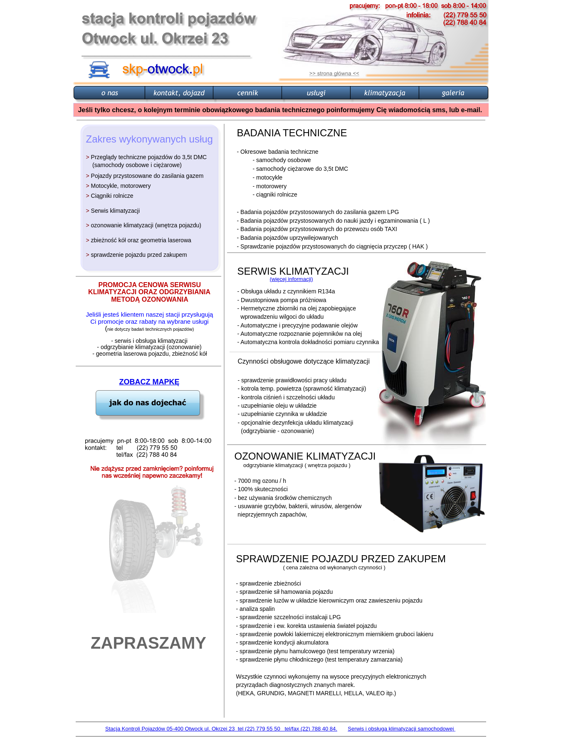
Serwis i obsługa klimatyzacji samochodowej (401, 729)
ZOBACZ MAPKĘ (149, 382)
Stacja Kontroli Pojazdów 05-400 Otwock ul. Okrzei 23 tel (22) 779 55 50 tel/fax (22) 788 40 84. (221, 729)
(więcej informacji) (291, 279)
